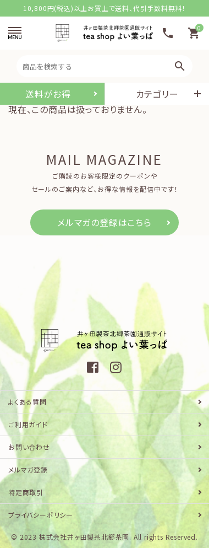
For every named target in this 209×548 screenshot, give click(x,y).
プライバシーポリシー (40, 514)
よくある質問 (27, 401)
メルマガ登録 (28, 469)
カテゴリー (157, 93)
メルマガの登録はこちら (104, 222)
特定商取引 (25, 492)
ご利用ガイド (28, 424)
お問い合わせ (29, 447)
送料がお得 (48, 93)
